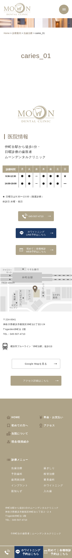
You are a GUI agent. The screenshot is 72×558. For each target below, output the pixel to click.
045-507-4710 (32, 216)
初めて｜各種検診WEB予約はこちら (33, 250)
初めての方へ (17, 425)
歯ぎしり (49, 468)
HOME (13, 417)
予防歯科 (16, 473)
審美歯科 (49, 479)
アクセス (47, 425)
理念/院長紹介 (17, 441)
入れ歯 (48, 491)
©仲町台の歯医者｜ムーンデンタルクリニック (36, 533)
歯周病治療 (18, 479)
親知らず (16, 491)
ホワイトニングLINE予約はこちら (33, 233)
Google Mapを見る (36, 363)
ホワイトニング (53, 485)
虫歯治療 (16, 468)
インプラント (19, 485)
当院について (17, 433)
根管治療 (49, 473)
